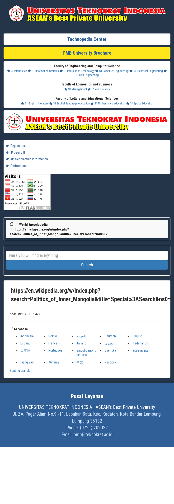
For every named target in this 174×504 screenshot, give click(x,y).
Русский (110, 362)
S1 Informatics (17, 71)
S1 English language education (69, 103)
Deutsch (110, 336)
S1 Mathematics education (107, 103)
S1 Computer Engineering (112, 71)
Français (54, 343)
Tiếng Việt (27, 362)
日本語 (25, 350)
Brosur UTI (15, 152)
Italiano (81, 343)
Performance (17, 166)
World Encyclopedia (33, 224)
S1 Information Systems (43, 71)
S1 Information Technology (77, 71)
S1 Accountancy (99, 89)
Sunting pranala (20, 370)
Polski (52, 336)
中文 (79, 362)
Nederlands (140, 343)
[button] (11, 328)
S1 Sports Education (139, 103)
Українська (141, 350)
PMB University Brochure (87, 53)
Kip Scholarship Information (27, 159)
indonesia (27, 336)
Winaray (53, 362)
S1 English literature (34, 103)
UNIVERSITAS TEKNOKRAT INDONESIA (55, 407)
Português (55, 350)
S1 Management (75, 89)
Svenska (110, 350)
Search (87, 264)
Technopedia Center (87, 39)
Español (25, 343)
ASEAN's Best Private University (125, 407)
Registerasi (16, 146)
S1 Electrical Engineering (146, 71)
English (137, 336)
